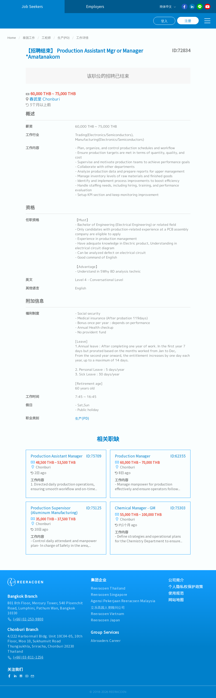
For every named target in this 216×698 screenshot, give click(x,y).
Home (11, 38)
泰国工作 (29, 38)
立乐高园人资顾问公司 (108, 607)
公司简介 (176, 580)
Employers (95, 6)
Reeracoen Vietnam (107, 613)
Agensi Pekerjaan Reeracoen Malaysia (123, 600)
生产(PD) (64, 38)
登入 (164, 20)
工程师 (46, 38)
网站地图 (176, 599)
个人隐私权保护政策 (185, 586)
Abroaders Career (106, 640)
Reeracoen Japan (105, 619)
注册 (188, 20)
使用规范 (176, 593)
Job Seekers (32, 6)
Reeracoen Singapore (109, 594)
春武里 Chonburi (44, 99)
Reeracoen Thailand (108, 588)
